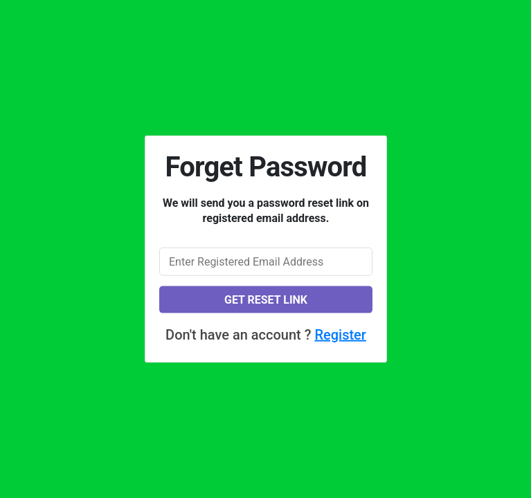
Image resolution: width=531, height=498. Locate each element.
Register (340, 334)
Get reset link (265, 299)
